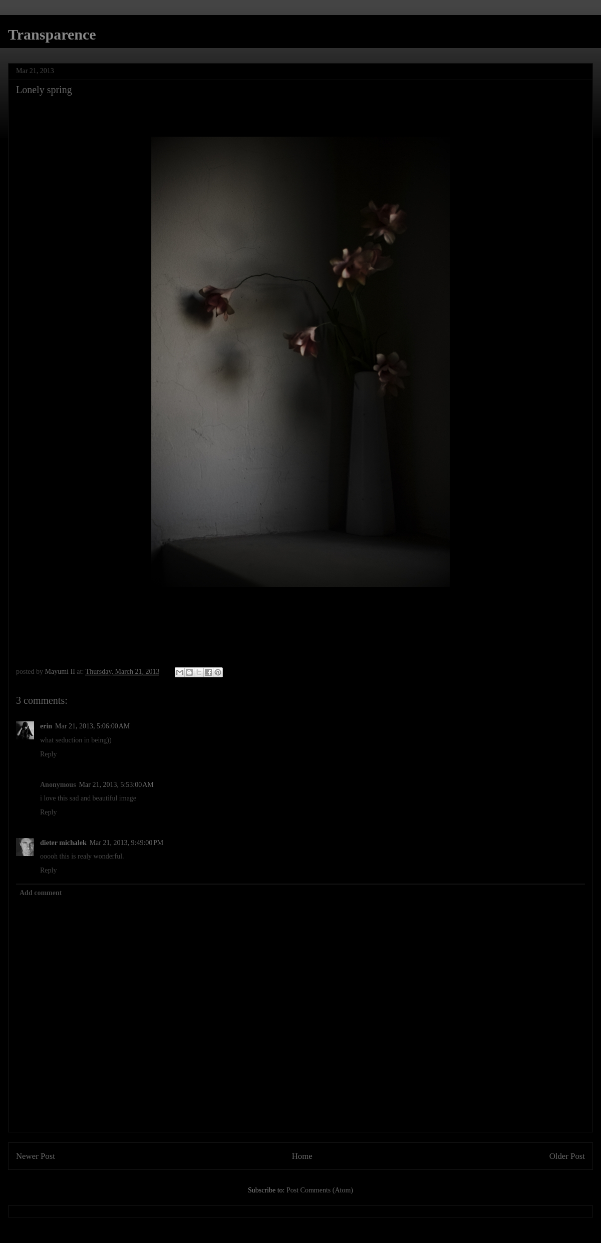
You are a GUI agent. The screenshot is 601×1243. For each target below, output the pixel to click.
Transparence (52, 34)
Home (302, 1156)
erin (46, 726)
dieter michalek (63, 843)
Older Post (567, 1156)
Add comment (41, 893)
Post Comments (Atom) (319, 1190)
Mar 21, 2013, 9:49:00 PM (127, 843)
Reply (48, 754)
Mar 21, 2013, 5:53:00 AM (116, 784)
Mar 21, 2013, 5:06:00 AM (92, 726)
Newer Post (35, 1156)
